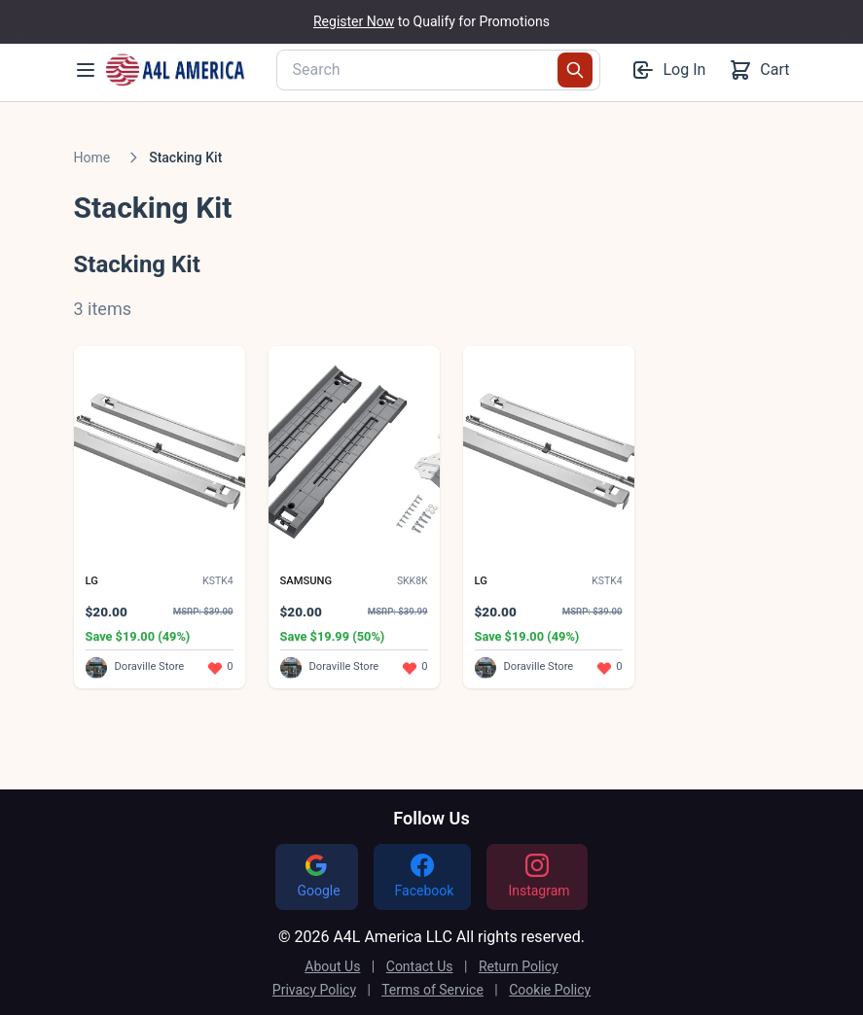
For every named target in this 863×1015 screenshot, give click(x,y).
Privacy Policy (314, 990)
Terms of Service (432, 990)
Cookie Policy (550, 990)
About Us (332, 966)
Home (92, 157)
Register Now (353, 21)
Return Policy (518, 966)
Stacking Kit (185, 157)
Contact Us (419, 966)
